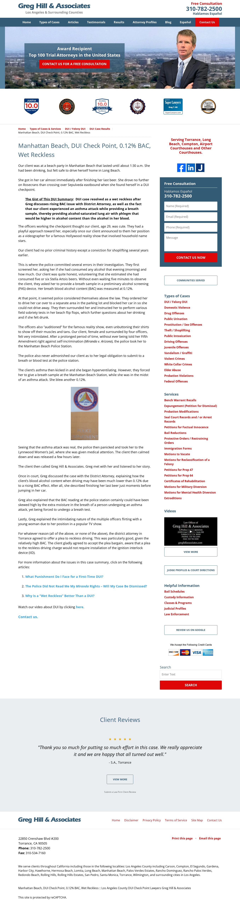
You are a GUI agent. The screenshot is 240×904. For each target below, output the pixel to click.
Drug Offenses (174, 313)
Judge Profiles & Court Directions (191, 570)
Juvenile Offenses (176, 347)
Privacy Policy (152, 820)
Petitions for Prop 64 (178, 476)
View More (120, 779)
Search (191, 685)
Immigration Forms (178, 449)
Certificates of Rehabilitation (184, 481)
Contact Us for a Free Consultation (74, 64)
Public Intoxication (177, 336)
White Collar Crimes (178, 364)
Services (171, 394)
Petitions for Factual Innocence (186, 427)
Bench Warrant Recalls (180, 400)
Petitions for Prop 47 (178, 470)
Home (26, 22)
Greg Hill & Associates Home (54, 8)
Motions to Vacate (177, 454)
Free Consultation (180, 183)
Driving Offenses (176, 342)
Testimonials (96, 22)
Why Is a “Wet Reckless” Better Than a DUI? (60, 596)
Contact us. (28, 617)
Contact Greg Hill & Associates (204, 9)
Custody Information (179, 597)
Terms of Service (176, 820)
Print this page (182, 838)
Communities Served (191, 280)
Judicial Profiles (175, 609)
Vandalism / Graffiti (178, 353)
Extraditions (173, 498)
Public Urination (175, 319)
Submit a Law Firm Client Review (120, 792)
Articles (73, 22)
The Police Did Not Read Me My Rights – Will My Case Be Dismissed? (86, 586)
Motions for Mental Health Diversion (190, 493)
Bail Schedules (174, 592)
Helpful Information (181, 585)
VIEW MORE (191, 552)
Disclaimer (131, 820)
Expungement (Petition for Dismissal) (190, 406)
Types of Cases (49, 22)
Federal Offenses (176, 381)
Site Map (197, 820)
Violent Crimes (174, 359)
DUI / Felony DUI (175, 302)
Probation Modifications (181, 412)
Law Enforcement (176, 614)
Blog (168, 22)
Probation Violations (178, 376)
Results (119, 22)
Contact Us (207, 22)
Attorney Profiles (145, 22)
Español (185, 22)
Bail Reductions (175, 433)
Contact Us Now (190, 258)
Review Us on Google (190, 630)
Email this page (210, 838)
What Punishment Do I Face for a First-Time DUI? (64, 577)
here (79, 607)
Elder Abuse (172, 370)
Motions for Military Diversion (185, 487)
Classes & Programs (178, 603)
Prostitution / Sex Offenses (183, 325)
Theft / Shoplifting (177, 330)
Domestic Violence (177, 308)
